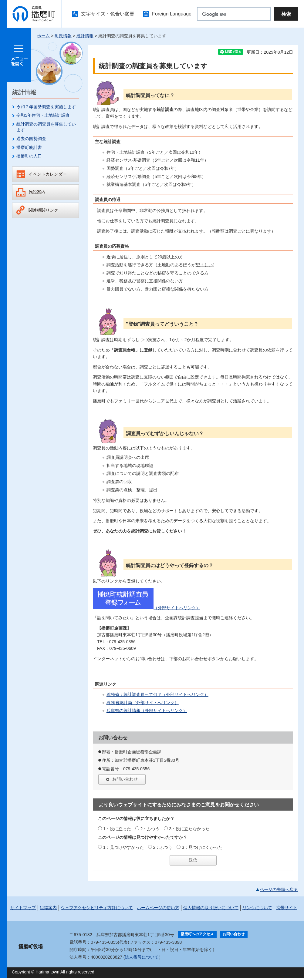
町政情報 (63, 35)
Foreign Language (171, 13)
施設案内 (37, 192)
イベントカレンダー (48, 174)
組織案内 (48, 907)
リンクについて (257, 907)
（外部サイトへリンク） (146, 607)
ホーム (43, 35)
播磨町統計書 (29, 147)
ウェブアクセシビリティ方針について (97, 907)
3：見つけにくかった (202, 847)
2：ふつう (150, 828)
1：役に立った (117, 828)
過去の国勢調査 (31, 138)
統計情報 (84, 35)
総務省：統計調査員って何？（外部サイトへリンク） (157, 694)
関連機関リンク (43, 210)
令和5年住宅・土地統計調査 (43, 115)
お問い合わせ (125, 779)
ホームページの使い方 (158, 907)
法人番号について (142, 957)
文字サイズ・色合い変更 (107, 13)
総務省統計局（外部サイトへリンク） (142, 702)
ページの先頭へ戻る (279, 889)
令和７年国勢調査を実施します (46, 106)
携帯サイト (286, 907)
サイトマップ (23, 907)
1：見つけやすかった (123, 847)
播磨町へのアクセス (197, 934)
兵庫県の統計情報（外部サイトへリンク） (146, 710)
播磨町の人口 (29, 155)
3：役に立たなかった (189, 828)
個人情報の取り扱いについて (210, 907)
